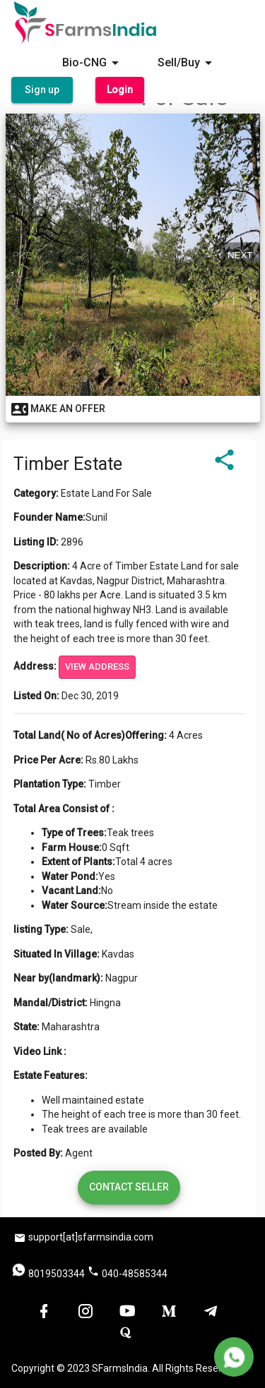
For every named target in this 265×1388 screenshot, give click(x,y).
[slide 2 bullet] (132, 383)
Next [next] (240, 255)
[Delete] (234, 1357)
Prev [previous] (25, 255)
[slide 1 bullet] (120, 383)
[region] (133, 255)
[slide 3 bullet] (145, 383)
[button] (42, 90)
